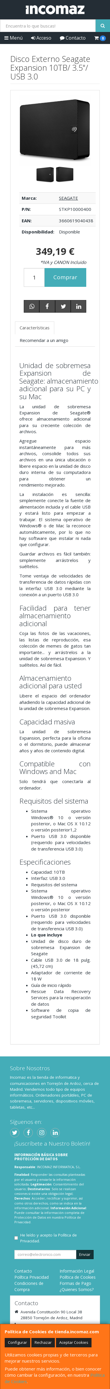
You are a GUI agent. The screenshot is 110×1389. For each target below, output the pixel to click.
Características (35, 328)
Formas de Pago (75, 1283)
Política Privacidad (31, 1277)
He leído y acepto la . (48, 1238)
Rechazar (43, 1342)
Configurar (17, 1342)
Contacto (73, 38)
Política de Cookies (78, 1277)
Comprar (65, 277)
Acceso (41, 38)
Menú (13, 38)
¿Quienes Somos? (77, 1289)
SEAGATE (68, 198)
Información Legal (77, 1271)
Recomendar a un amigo (44, 340)
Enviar (84, 1254)
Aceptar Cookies (73, 1342)
